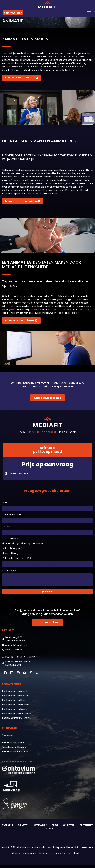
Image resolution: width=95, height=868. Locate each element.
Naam (6, 506)
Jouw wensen (9, 574)
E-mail (6, 530)
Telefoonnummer (12, 518)
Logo (17, 547)
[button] (89, 13)
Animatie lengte (11, 552)
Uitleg (8, 547)
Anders (39, 547)
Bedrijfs (28, 547)
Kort (7, 556)
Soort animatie (10, 542)
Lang (15, 556)
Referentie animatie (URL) (16, 562)
